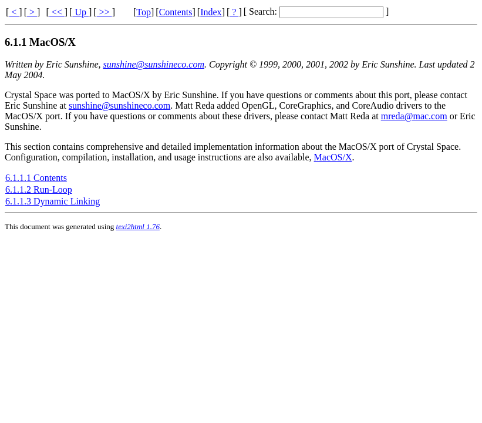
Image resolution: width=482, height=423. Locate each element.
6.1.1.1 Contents (36, 178)
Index (210, 12)
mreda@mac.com (414, 116)
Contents (176, 12)
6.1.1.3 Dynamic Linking (52, 201)
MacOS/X (333, 157)
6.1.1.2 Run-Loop (38, 189)
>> (104, 12)
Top (143, 12)
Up (80, 12)
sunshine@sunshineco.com (153, 64)
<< (57, 12)
